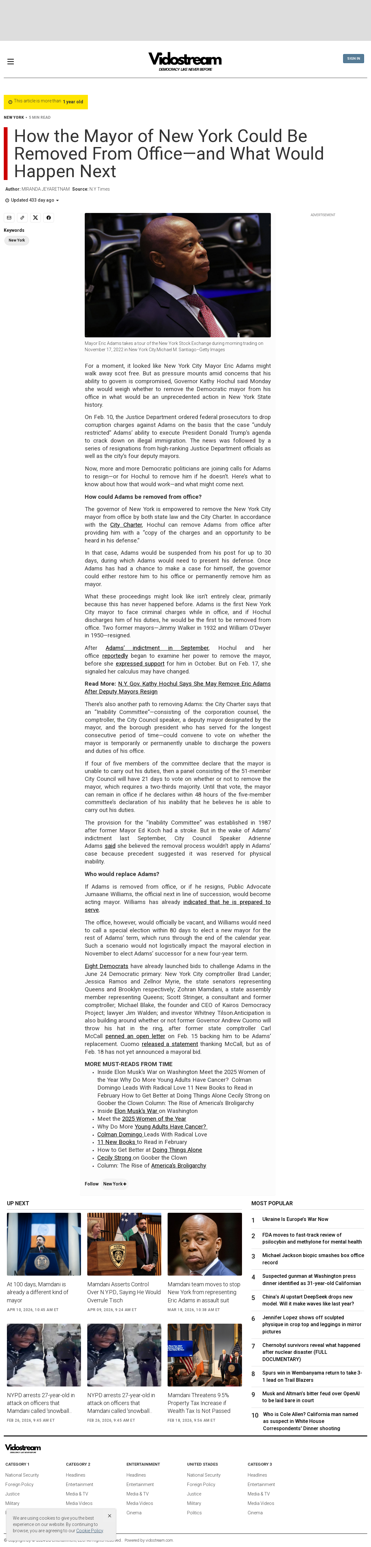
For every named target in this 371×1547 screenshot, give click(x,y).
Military (12, 1503)
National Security (22, 1475)
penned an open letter (135, 1036)
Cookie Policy (89, 1530)
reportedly (115, 655)
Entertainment (79, 1484)
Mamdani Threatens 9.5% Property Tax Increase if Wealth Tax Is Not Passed (199, 1403)
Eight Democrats (106, 966)
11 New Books (117, 1142)
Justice (12, 1493)
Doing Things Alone (177, 1150)
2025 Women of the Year (154, 1118)
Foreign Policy (19, 1484)
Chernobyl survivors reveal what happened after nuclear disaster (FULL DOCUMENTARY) (311, 1352)
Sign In (353, 59)
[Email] (9, 217)
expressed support (140, 663)
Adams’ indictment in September (157, 648)
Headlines (75, 1475)
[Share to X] (35, 217)
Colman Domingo (120, 1134)
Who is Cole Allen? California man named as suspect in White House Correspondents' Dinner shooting (310, 1421)
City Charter (126, 524)
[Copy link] (22, 217)
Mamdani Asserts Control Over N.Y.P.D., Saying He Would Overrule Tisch (124, 1292)
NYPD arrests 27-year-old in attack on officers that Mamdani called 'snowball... (41, 1403)
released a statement (170, 1044)
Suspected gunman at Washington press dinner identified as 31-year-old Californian (311, 1279)
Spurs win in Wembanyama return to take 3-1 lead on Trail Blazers (312, 1376)
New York (114, 1183)
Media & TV (77, 1493)
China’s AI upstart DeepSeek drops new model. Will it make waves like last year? (308, 1300)
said (110, 845)
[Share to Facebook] (48, 217)
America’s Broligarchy (178, 1165)
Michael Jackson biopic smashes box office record (313, 1258)
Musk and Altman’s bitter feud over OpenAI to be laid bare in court (311, 1397)
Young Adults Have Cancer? (171, 1126)
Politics (194, 1512)
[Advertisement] (185, 20)
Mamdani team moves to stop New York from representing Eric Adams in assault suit (204, 1292)
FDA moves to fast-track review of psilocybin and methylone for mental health (312, 1238)
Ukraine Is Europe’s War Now (295, 1219)
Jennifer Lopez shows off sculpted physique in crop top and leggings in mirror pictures (312, 1325)
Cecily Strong (115, 1157)
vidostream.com (159, 1540)
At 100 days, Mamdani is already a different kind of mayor (37, 1292)
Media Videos (79, 1503)
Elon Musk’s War (136, 1111)
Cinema (134, 1512)
